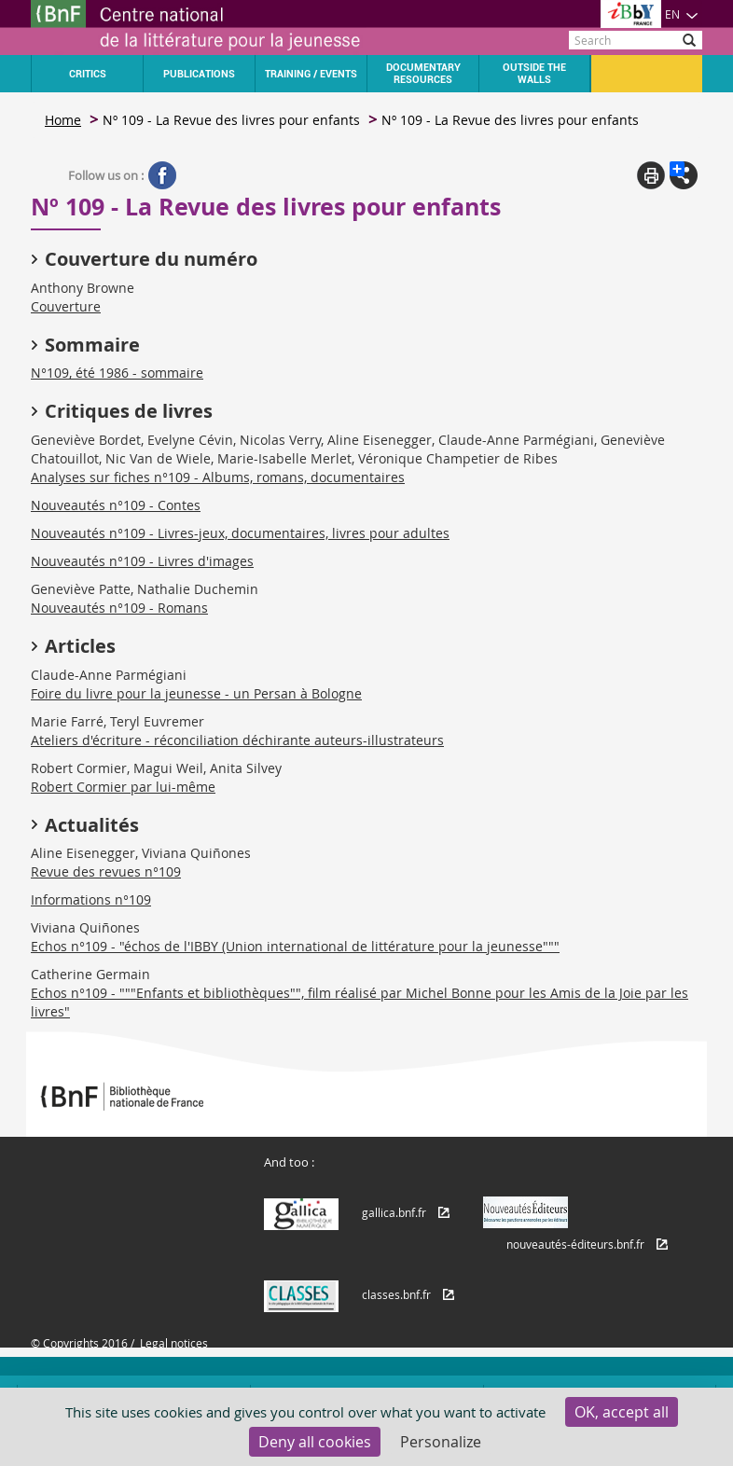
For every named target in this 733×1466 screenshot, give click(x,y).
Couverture (66, 306)
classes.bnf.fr (396, 1294)
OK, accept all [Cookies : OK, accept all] (621, 1412)
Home (63, 120)
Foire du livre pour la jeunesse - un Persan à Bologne (196, 693)
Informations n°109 (91, 899)
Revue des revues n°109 (106, 871)
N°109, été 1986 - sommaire (117, 372)
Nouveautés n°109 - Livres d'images (142, 561)
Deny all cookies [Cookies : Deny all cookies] (314, 1441)
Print (651, 175)
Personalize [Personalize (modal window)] (440, 1441)
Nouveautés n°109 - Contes (116, 505)
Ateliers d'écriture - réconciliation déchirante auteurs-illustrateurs (237, 740)
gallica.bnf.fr (394, 1212)
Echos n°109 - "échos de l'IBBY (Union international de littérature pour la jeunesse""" (295, 946)
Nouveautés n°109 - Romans (119, 607)
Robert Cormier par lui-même (123, 786)
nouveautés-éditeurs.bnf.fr (575, 1244)
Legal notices (174, 1342)
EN (681, 14)
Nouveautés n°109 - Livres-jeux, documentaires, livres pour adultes (240, 533)
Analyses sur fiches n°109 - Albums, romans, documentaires (218, 477)
